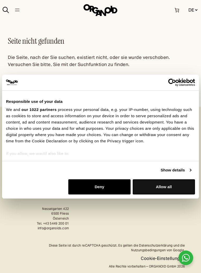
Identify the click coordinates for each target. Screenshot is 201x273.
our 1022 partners (39, 109)
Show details (173, 170)
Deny (99, 187)
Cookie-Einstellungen (163, 258)
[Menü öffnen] (17, 10)
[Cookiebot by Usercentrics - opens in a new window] (172, 82)
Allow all (164, 187)
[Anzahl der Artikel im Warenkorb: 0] (176, 10)
